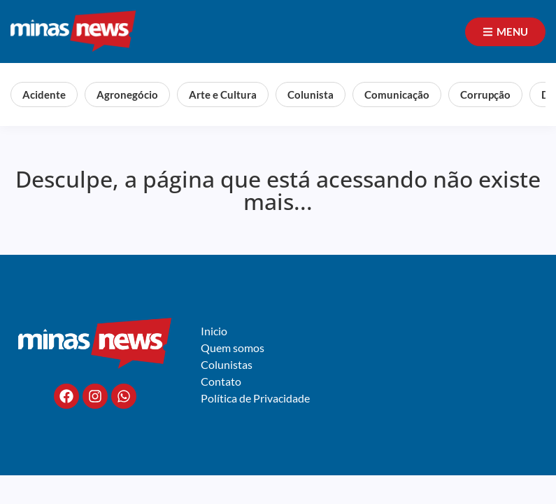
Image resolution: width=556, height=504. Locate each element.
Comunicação (396, 94)
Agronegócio (127, 94)
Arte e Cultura (223, 94)
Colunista (310, 94)
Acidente (44, 94)
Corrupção (485, 94)
